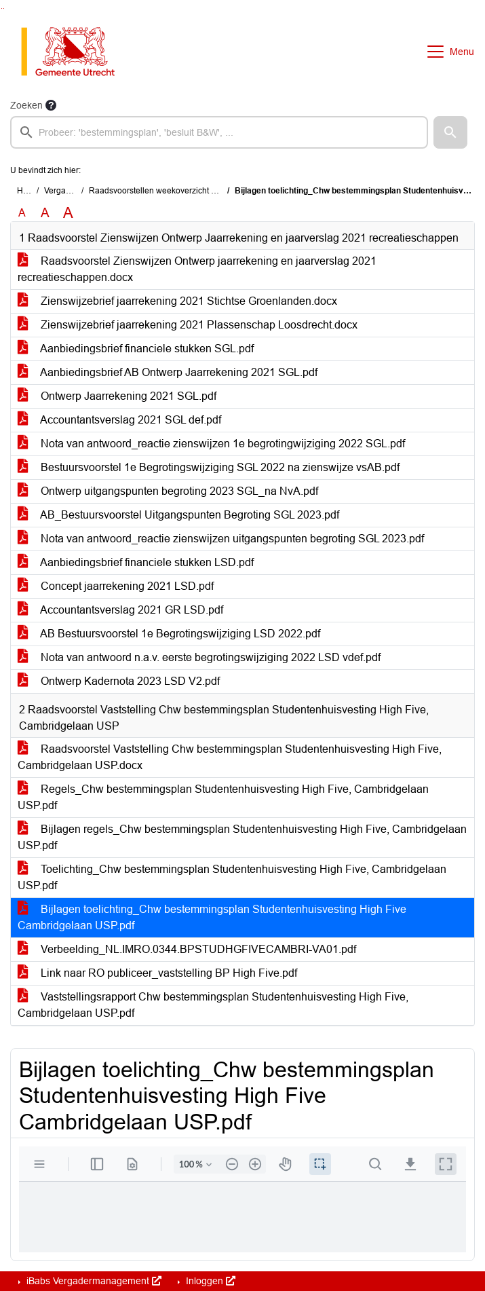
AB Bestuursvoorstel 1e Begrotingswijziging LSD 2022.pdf (169, 633)
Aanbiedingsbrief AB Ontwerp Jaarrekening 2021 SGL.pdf (167, 372)
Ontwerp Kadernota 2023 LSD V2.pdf (119, 681)
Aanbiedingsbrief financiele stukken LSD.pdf (136, 562)
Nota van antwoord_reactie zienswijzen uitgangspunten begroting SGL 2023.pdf (221, 538)
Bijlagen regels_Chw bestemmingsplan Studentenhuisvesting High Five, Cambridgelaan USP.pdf (242, 837)
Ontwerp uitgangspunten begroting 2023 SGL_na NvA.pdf (168, 491)
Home (28, 190)
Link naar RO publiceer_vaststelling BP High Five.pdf (157, 973)
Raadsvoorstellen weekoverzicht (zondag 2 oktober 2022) (195, 190)
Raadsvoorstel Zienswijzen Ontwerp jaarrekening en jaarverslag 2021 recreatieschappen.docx (197, 269)
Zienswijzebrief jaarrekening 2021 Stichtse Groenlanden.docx (177, 301)
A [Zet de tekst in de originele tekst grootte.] (22, 213)
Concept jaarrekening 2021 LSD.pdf (116, 586)
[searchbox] (219, 132)
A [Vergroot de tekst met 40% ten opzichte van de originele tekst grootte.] (68, 213)
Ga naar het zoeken (1, 8)
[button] (450, 132)
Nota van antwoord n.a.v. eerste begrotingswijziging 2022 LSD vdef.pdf (199, 657)
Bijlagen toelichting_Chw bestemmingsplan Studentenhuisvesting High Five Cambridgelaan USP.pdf (212, 917)
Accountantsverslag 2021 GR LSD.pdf (120, 610)
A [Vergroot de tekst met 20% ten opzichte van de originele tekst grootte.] (45, 213)
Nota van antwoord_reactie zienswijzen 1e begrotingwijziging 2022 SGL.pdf (211, 443)
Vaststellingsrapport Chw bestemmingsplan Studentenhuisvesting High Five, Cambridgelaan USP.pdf (213, 1005)
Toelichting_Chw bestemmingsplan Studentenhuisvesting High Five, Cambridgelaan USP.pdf (232, 877)
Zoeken (26, 105)
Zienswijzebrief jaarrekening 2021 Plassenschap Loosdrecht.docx (187, 325)
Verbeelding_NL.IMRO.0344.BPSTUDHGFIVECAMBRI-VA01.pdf (187, 949)
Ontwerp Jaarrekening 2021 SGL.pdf (117, 396)
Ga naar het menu (3, 8)
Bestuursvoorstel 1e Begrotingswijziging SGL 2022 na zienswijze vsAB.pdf (209, 467)
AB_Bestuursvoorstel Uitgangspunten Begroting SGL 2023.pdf (178, 515)
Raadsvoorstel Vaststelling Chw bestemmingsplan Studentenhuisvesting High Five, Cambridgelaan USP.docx (230, 757)
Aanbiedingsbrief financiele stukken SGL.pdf (136, 348)
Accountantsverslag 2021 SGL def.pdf (119, 420)
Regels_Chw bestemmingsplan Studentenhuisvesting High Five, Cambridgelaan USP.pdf (223, 797)
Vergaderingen (71, 190)
